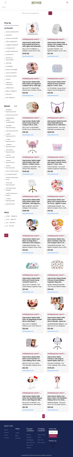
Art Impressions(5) (11, 174)
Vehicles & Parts (12, 38)
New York (40, 440)
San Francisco (31, 442)
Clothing (9, 66)
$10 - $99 (10, 222)
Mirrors (9, 94)
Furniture (9, 54)
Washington (30, 440)
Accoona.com (36, 455)
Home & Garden (12, 32)
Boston (29, 434)
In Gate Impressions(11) (10, 140)
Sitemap (17, 438)
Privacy (6, 432)
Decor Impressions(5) (12, 171)
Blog (16, 435)
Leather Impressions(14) (10, 135)
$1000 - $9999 (11, 216)
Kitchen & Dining (11, 69)
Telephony (10, 88)
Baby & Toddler (11, 91)
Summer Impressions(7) (10, 161)
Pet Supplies (10, 97)
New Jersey (41, 442)
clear (15, 106)
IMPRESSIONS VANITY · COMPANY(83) (10, 120)
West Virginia (41, 434)
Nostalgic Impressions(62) (10, 126)
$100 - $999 (11, 219)
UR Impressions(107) (12, 115)
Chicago (29, 437)
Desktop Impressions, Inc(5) (12, 178)
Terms (6, 435)
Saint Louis (30, 445)
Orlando (29, 447)
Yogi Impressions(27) (12, 131)
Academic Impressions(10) (10, 145)
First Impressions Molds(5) (11, 189)
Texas (39, 437)
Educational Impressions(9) (10, 151)
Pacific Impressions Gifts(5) (11, 194)
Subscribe (53, 436)
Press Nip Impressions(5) (10, 184)
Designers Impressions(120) (11, 110)
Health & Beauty (12, 51)
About (6, 430)
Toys (8, 79)
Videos (17, 433)
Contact (6, 437)
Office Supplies (11, 41)
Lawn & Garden (11, 72)
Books (9, 35)
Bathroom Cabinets (9, 83)
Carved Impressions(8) (10, 156)
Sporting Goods (11, 76)
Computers (10, 48)
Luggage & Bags (12, 45)
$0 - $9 (10, 226)
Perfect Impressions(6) (10, 166)
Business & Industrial (10, 59)
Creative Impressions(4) (10, 199)
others (8, 63)
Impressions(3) (10, 204)
